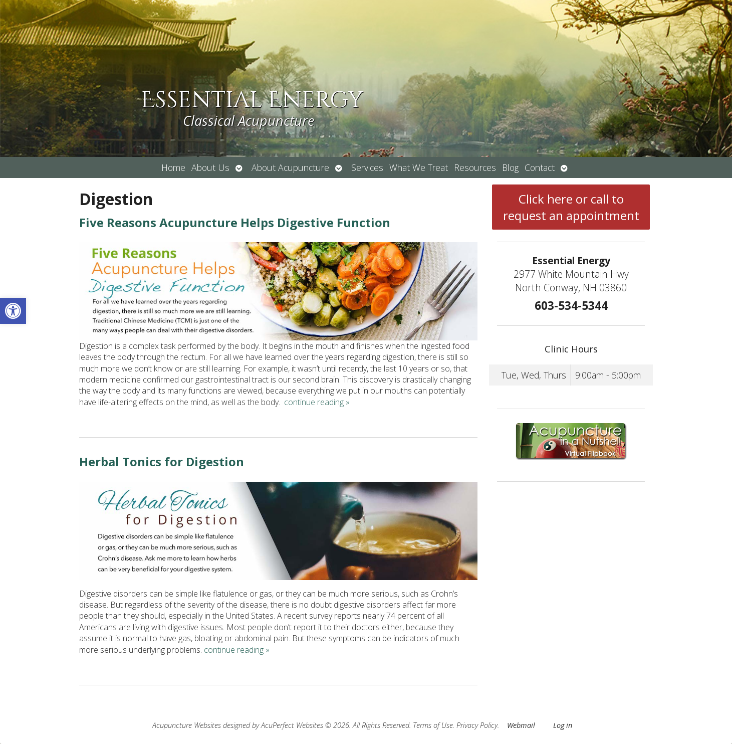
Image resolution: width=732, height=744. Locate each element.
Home (173, 167)
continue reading (317, 402)
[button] (13, 311)
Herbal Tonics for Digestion (161, 461)
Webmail (521, 725)
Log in (562, 725)
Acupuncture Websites (186, 725)
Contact (540, 167)
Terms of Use (433, 725)
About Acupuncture (290, 167)
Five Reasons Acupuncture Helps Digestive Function (234, 222)
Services (367, 167)
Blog (510, 167)
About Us (210, 167)
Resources (475, 167)
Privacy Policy (477, 725)
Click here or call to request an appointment (571, 207)
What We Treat (418, 167)
